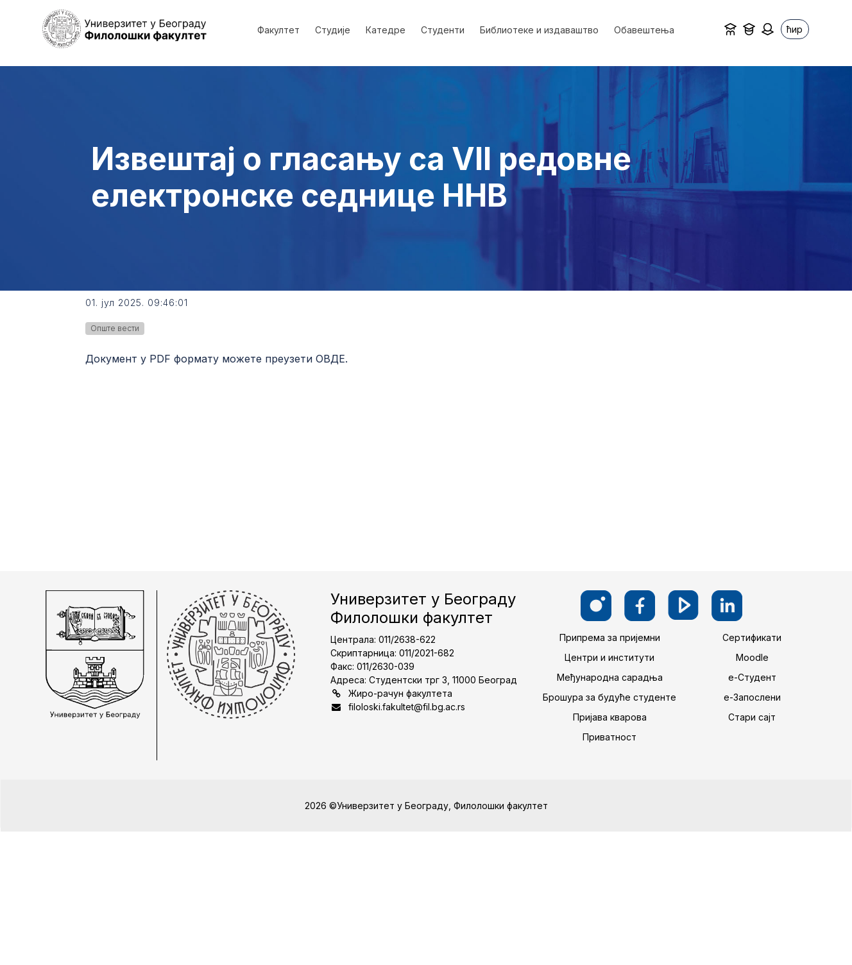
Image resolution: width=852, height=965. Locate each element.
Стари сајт (752, 717)
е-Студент (752, 677)
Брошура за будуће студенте (609, 697)
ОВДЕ (330, 358)
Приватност (609, 736)
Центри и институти (609, 657)
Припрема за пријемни (609, 637)
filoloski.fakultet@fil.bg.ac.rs (406, 706)
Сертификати (751, 637)
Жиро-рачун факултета (400, 693)
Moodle (752, 657)
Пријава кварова (610, 717)
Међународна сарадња (610, 677)
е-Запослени (752, 697)
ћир (795, 29)
